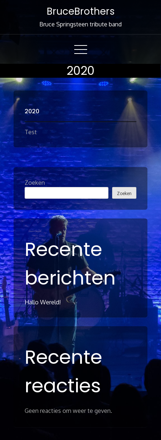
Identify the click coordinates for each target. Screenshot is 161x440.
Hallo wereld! (43, 302)
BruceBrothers (81, 11)
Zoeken (35, 182)
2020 (32, 111)
